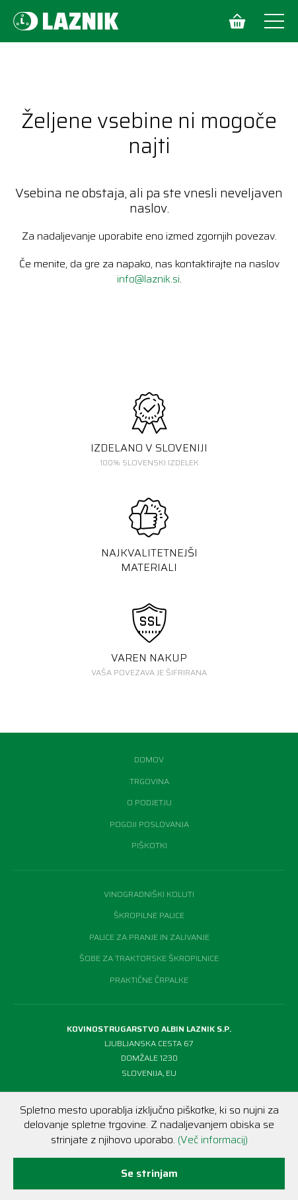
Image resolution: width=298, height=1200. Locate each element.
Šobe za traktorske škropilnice (149, 958)
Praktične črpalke (149, 980)
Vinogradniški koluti (149, 894)
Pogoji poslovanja (149, 824)
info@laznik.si (148, 279)
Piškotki (149, 845)
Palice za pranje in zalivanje (149, 937)
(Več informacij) (213, 1139)
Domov (149, 759)
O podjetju (149, 802)
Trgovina (149, 781)
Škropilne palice (149, 915)
